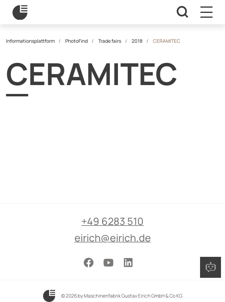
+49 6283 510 (112, 221)
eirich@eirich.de (112, 238)
